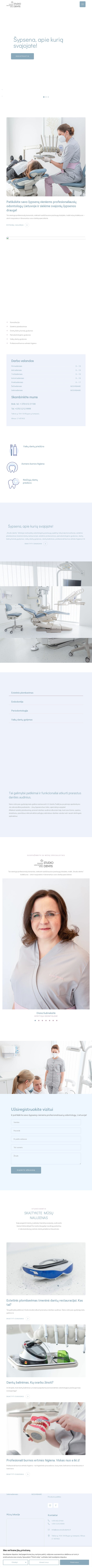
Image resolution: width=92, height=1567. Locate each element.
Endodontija (17, 702)
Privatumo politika (54, 1497)
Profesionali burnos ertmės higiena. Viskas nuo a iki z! (43, 1422)
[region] (46, 1557)
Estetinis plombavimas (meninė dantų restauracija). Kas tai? (44, 1290)
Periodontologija (19, 711)
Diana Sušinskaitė (46, 1013)
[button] (44, 97)
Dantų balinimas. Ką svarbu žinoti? (29, 1357)
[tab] (46, 693)
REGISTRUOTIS (22, 56)
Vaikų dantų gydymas (22, 720)
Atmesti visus (44, 1562)
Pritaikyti (15, 1562)
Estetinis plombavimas (22, 693)
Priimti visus (74, 1562)
